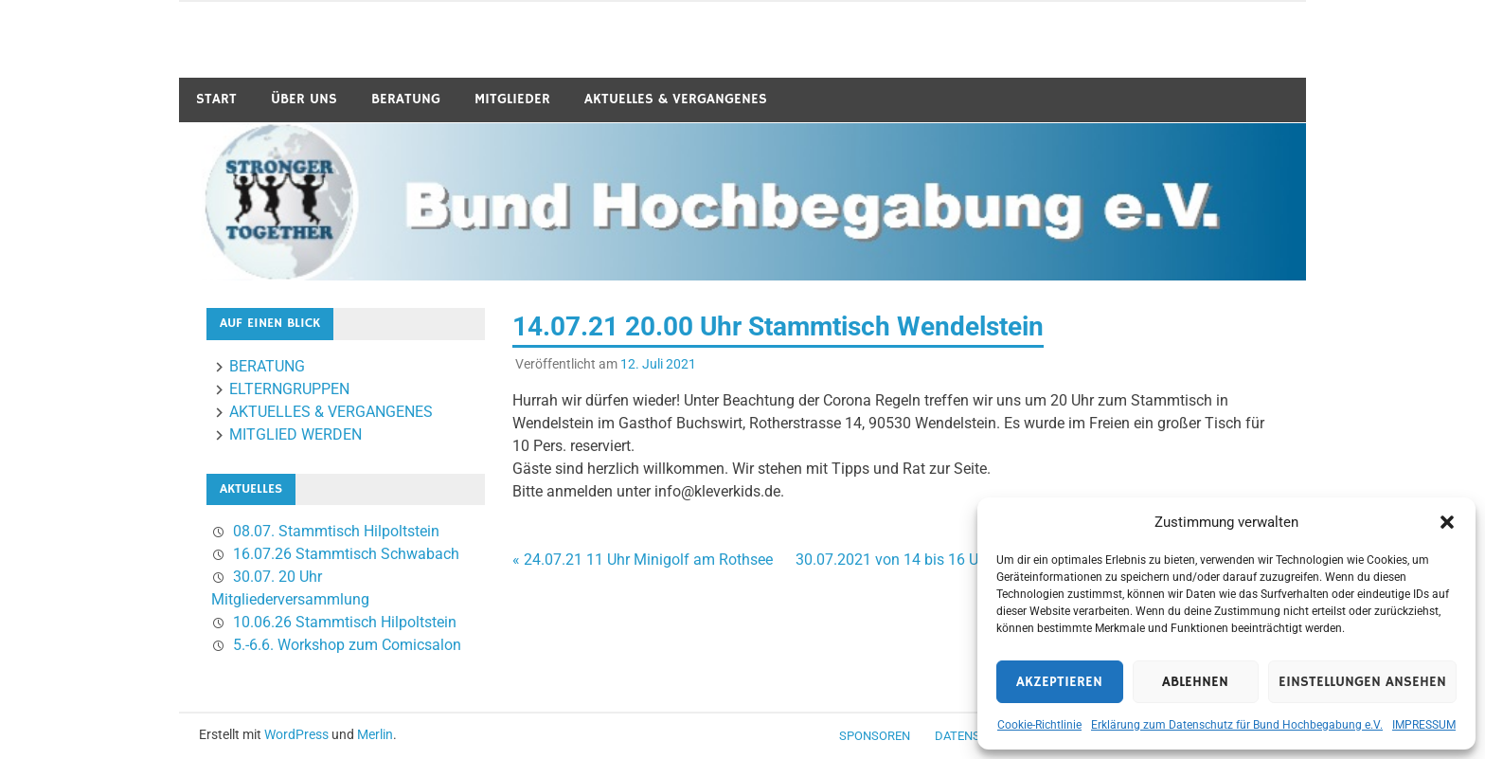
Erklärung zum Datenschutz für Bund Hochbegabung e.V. (1237, 725)
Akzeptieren (1059, 682)
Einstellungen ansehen (1362, 682)
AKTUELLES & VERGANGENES (675, 99)
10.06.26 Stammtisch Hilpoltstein (344, 622)
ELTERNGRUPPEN (289, 389)
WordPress (296, 734)
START (216, 99)
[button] (1447, 522)
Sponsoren (874, 736)
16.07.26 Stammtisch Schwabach (346, 554)
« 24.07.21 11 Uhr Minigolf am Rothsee (642, 560)
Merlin (375, 734)
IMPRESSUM (1424, 725)
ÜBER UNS (304, 99)
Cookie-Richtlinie (1039, 725)
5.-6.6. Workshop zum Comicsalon (347, 645)
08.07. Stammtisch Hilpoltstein (336, 531)
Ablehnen (1195, 682)
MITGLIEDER (512, 99)
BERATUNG (405, 99)
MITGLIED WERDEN (295, 434)
